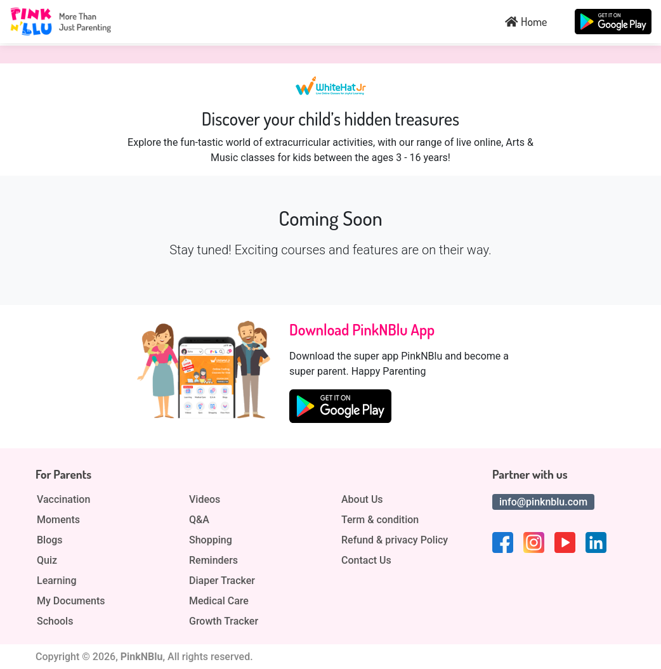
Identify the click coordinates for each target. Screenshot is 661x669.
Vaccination (63, 500)
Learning (56, 581)
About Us (362, 500)
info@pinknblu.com (543, 502)
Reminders (213, 560)
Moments (58, 520)
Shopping (210, 540)
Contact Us (366, 560)
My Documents (71, 601)
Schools (55, 621)
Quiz (47, 560)
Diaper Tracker (222, 581)
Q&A (199, 520)
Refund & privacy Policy (394, 540)
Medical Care (219, 601)
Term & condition (380, 520)
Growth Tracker (223, 621)
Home (525, 22)
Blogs (50, 540)
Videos (204, 500)
